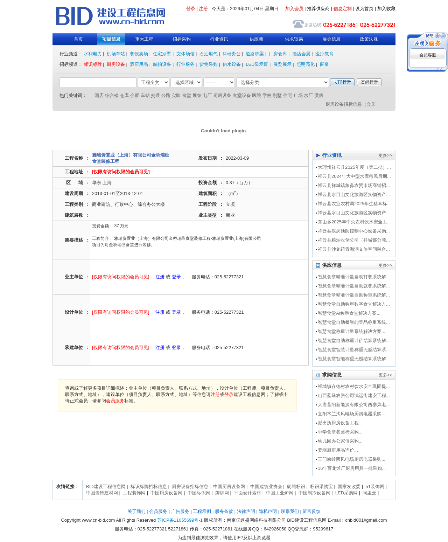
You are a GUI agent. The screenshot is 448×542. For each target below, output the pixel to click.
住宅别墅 (162, 53)
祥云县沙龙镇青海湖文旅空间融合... (354, 249)
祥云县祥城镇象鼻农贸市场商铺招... (354, 185)
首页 (78, 39)
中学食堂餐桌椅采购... (340, 432)
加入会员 (294, 8)
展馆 (197, 95)
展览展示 (282, 64)
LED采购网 (346, 492)
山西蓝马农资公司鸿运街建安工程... (354, 395)
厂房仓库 (278, 53)
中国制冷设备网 (314, 492)
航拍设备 (162, 64)
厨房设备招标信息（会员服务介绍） (363, 104)
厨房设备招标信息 (190, 486)
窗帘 (324, 64)
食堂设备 (242, 95)
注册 (203, 8)
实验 (176, 95)
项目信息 (111, 39)
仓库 (124, 95)
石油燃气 (209, 53)
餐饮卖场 (139, 53)
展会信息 (331, 39)
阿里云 (369, 492)
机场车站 (116, 53)
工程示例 (202, 511)
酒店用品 (139, 64)
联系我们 (290, 511)
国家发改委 (349, 486)
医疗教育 (324, 53)
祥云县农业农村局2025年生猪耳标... (354, 203)
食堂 (186, 95)
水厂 (308, 95)
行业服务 (185, 64)
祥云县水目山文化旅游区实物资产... (354, 194)
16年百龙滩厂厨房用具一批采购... (352, 468)
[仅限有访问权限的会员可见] (121, 171)
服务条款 (224, 511)
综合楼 (112, 95)
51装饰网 (374, 486)
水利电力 (93, 53)
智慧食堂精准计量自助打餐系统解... (354, 276)
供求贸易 (294, 39)
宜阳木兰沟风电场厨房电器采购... (351, 413)
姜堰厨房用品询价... (338, 450)
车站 (145, 95)
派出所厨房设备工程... (340, 422)
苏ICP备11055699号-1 (180, 520)
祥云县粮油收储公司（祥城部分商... (354, 240)
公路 (165, 95)
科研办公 (232, 53)
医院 (256, 95)
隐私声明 (268, 511)
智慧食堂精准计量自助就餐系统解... (354, 286)
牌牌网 (222, 492)
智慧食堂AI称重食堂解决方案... (349, 313)
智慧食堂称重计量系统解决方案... (351, 331)
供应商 (256, 39)
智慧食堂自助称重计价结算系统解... (354, 340)
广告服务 (180, 511)
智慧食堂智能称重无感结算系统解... (354, 358)
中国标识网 (199, 492)
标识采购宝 (321, 486)
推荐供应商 (318, 8)
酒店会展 (301, 53)
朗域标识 (296, 486)
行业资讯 (219, 39)
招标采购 (182, 39)
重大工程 (144, 39)
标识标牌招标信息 (149, 486)
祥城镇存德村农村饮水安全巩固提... (354, 386)
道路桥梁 (255, 53)
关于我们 (136, 511)
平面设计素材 (247, 492)
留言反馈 (311, 511)
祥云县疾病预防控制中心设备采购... (354, 231)
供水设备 (232, 64)
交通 (155, 95)
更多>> (385, 155)
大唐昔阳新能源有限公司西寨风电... (354, 404)
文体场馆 (185, 53)
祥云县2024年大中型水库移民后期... (354, 176)
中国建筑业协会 (266, 486)
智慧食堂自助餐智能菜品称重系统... (354, 322)
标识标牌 (93, 64)
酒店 (99, 95)
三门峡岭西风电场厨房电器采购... (351, 459)
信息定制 (343, 8)
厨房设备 (116, 64)
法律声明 (246, 511)
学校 (267, 95)
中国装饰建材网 (102, 492)
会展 (134, 95)
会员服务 (115, 400)
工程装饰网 (134, 492)
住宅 (287, 95)
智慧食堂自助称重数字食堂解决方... (354, 304)
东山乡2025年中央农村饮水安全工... (354, 221)
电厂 (207, 95)
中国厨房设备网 (229, 486)
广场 (298, 95)
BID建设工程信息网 (106, 486)
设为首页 (364, 8)
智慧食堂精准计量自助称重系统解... (354, 295)
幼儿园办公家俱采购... (340, 441)
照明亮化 (305, 64)
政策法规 (369, 39)
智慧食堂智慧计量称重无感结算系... (354, 349)
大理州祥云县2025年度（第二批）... (354, 167)
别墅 (277, 95)
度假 (318, 95)
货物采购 (209, 64)
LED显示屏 (257, 64)
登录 (190, 8)
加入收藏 (386, 8)
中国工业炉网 (279, 492)
